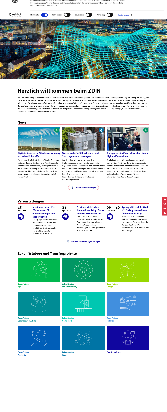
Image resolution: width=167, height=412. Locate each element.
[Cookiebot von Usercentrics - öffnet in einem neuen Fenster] (15, 26)
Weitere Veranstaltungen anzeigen (85, 241)
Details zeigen (123, 26)
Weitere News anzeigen (86, 187)
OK (147, 6)
